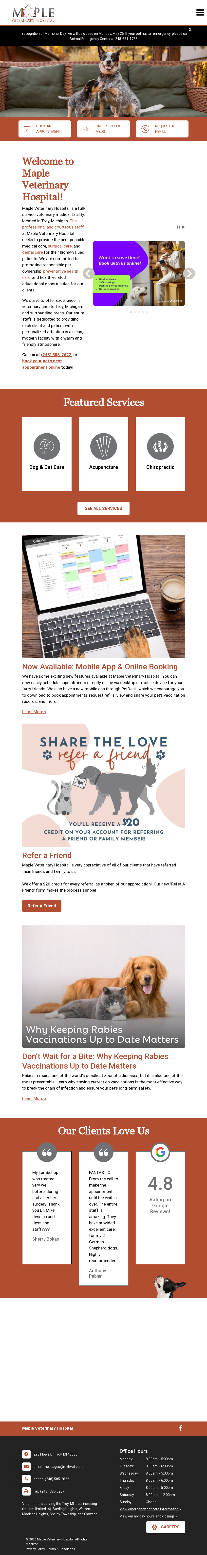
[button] (178, 227)
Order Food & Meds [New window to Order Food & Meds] (102, 129)
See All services (103, 508)
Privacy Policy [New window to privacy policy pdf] (35, 1549)
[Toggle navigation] (200, 12)
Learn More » (34, 711)
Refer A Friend (42, 905)
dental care (32, 252)
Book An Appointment (42, 129)
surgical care (60, 246)
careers (166, 1527)
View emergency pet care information (149, 1509)
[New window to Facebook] (180, 1429)
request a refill (157, 129)
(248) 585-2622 (56, 354)
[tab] (131, 312)
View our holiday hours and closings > (148, 1516)
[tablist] (139, 312)
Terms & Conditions (61, 1549)
